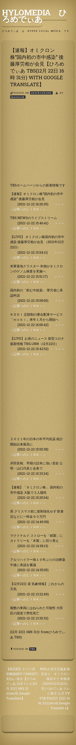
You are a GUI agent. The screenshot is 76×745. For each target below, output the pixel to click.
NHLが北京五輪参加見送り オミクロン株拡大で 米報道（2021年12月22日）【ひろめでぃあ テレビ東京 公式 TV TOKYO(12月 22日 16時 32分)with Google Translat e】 (54, 688)
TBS (32, 648)
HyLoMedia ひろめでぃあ (34, 15)
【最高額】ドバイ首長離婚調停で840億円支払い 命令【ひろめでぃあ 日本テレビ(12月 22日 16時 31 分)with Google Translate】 (22, 683)
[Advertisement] (38, 144)
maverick (18, 96)
